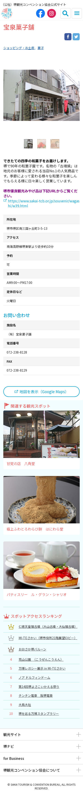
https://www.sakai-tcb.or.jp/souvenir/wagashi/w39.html (43, 203)
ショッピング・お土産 (18, 48)
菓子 (41, 48)
